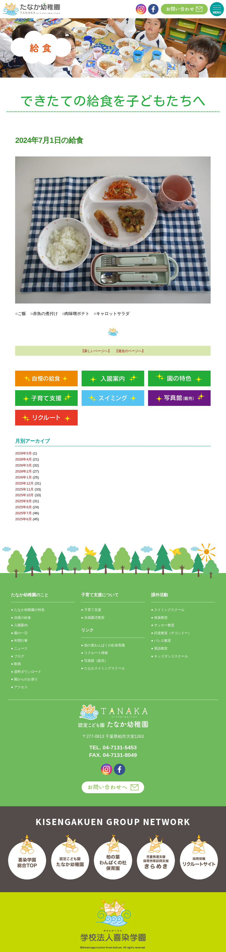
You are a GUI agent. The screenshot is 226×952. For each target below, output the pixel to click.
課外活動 (159, 595)
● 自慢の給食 (21, 618)
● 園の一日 (19, 633)
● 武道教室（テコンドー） (171, 633)
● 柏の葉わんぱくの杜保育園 (103, 645)
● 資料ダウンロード (26, 672)
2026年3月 (23, 465)
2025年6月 (23, 519)
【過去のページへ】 (130, 351)
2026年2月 (23, 471)
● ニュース (19, 648)
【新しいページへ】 (96, 351)
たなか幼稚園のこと (29, 595)
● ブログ (17, 656)
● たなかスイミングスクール (103, 668)
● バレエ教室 (161, 641)
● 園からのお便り (24, 679)
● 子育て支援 (91, 610)
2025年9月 (23, 501)
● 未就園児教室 (92, 618)
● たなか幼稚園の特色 (27, 610)
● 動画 (16, 664)
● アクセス (19, 687)
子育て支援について (100, 595)
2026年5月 (23, 453)
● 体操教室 (159, 618)
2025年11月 (24, 489)
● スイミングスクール (168, 610)
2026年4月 (23, 459)
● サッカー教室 (162, 625)
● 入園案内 (19, 625)
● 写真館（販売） (94, 661)
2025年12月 (24, 483)
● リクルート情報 (94, 653)
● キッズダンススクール (169, 656)
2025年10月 (24, 495)
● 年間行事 (19, 641)
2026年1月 (23, 477)
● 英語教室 (159, 648)
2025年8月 (23, 507)
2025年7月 (23, 513)
